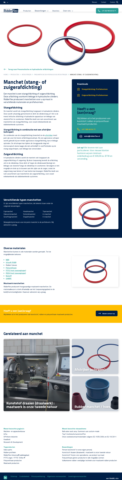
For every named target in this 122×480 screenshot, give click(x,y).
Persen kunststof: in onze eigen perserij (77, 438)
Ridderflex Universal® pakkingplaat (16, 443)
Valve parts (8, 438)
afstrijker (49, 124)
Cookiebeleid (24, 465)
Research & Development (13, 430)
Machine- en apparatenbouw (14, 420)
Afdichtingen (26, 63)
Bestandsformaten (18, 469)
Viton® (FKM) (11, 251)
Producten (31, 8)
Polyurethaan (11, 256)
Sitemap (14, 465)
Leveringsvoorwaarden (77, 465)
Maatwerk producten (11, 451)
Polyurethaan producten (13, 449)
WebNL (112, 467)
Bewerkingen (45, 8)
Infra (5, 422)
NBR (7, 248)
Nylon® (9, 264)
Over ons (70, 8)
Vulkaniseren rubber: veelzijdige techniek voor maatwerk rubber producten (89, 449)
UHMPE (9, 267)
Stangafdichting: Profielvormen (95, 77)
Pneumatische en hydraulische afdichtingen (50, 63)
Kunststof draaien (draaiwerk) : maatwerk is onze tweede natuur (86, 441)
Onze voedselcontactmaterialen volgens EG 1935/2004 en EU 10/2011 (89, 425)
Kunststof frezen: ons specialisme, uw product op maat (83, 443)
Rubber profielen (10, 441)
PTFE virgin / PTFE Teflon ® (14, 446)
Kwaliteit (7, 428)
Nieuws (93, 2)
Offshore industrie (11, 425)
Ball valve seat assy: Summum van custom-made (80, 420)
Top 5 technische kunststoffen (74, 422)
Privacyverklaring (38, 465)
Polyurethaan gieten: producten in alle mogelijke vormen (83, 446)
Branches (58, 8)
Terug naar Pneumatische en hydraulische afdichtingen (28, 58)
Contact (103, 2)
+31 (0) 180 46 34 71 (105, 9)
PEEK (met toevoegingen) (16, 261)
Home (6, 63)
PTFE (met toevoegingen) (16, 259)
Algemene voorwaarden (56, 465)
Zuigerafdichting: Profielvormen (95, 83)
